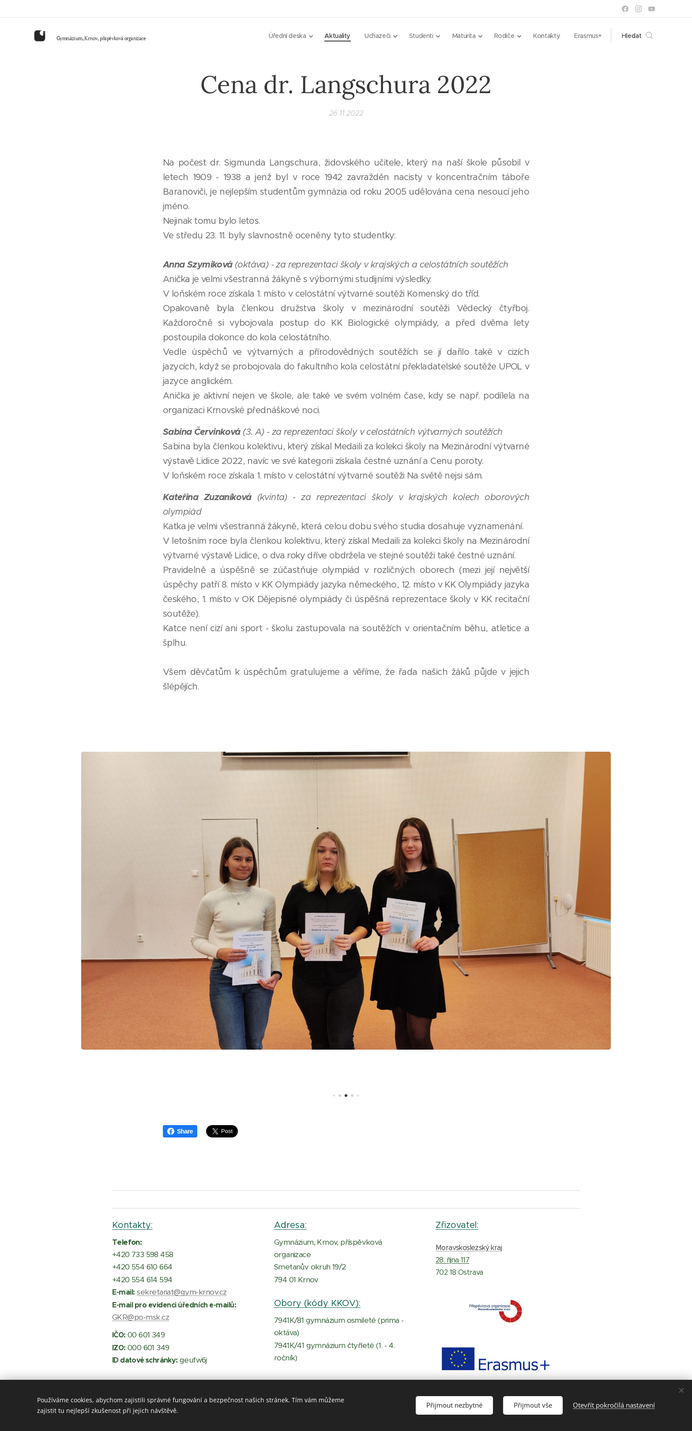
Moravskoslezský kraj (469, 1247)
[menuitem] (281, 36)
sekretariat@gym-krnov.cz (182, 1292)
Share (180, 1131)
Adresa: (290, 1225)
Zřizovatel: (457, 1225)
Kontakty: (132, 1225)
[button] (637, 36)
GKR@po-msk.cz (140, 1317)
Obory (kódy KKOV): (317, 1303)
